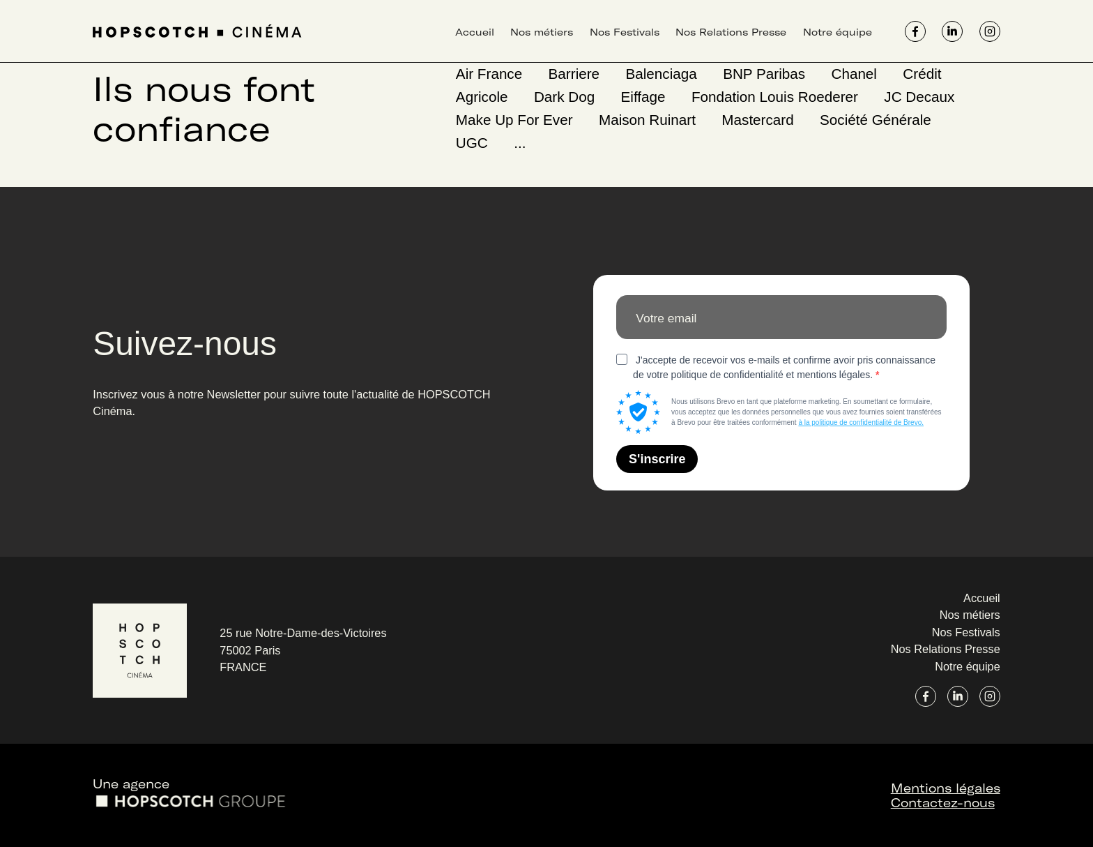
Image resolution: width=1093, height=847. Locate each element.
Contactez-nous (943, 802)
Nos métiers (541, 32)
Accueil (474, 32)
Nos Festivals (624, 32)
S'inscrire (657, 459)
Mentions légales (945, 787)
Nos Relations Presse (730, 32)
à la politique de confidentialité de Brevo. (861, 422)
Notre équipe (837, 32)
